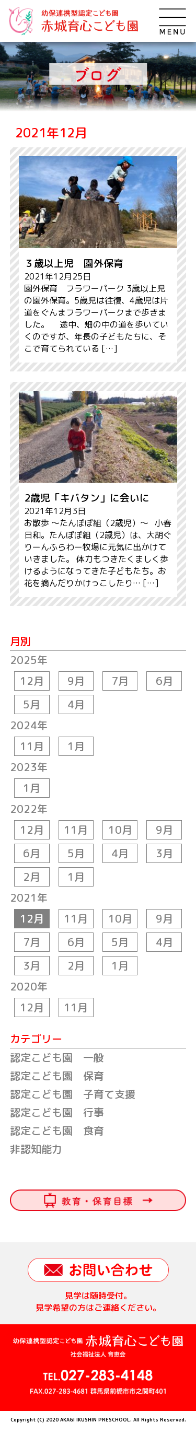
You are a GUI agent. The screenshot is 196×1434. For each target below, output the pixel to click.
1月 (76, 746)
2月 (31, 876)
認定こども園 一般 (57, 1057)
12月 (32, 680)
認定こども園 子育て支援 (72, 1094)
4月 (76, 704)
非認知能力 (36, 1148)
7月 (120, 680)
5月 (31, 704)
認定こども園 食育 (57, 1130)
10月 (120, 829)
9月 (76, 680)
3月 (164, 853)
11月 (32, 746)
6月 (164, 680)
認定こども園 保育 (57, 1075)
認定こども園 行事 (57, 1112)
